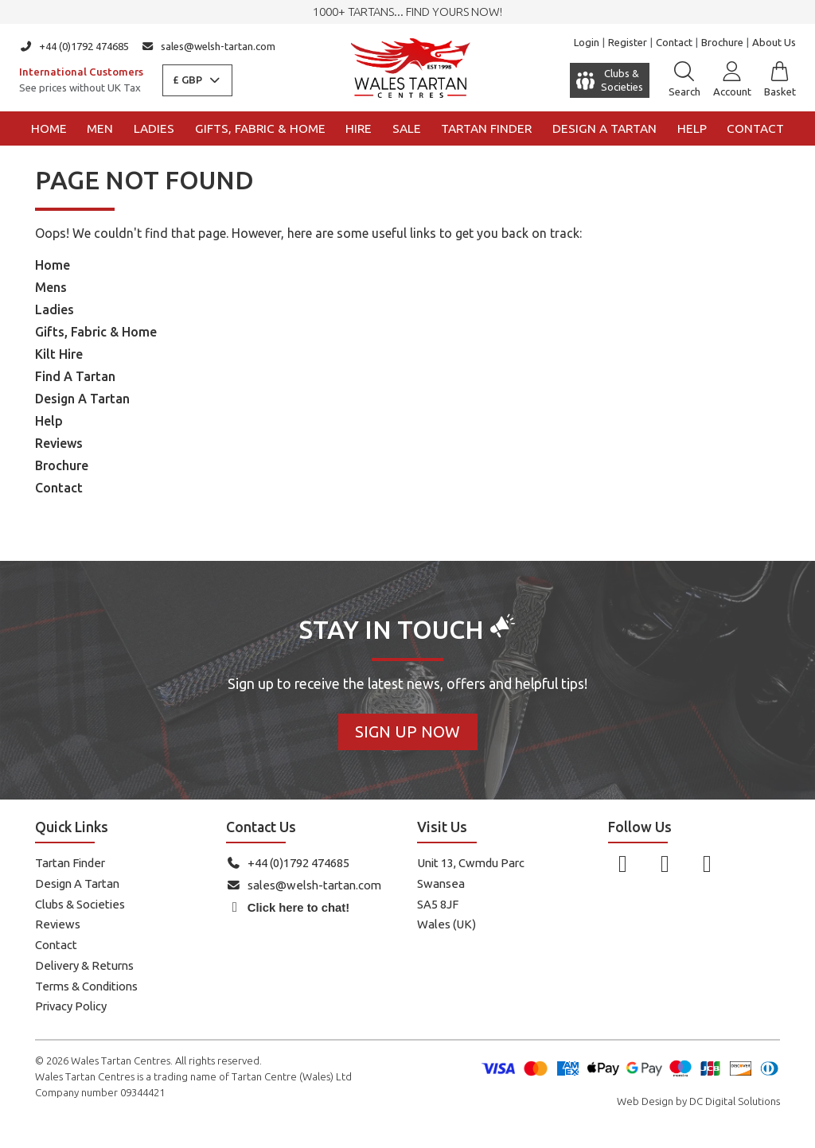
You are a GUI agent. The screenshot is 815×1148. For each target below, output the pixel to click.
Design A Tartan (82, 398)
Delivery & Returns (84, 965)
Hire (358, 128)
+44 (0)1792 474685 (74, 46)
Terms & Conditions (86, 986)
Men (100, 128)
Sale (406, 128)
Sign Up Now (407, 731)
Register (627, 42)
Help (692, 128)
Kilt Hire (59, 354)
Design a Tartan (604, 128)
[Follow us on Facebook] (623, 863)
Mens (51, 287)
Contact (674, 42)
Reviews (59, 443)
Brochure (722, 42)
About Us (774, 42)
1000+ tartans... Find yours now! (407, 11)
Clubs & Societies (80, 904)
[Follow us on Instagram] (665, 863)
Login (586, 42)
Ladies (154, 128)
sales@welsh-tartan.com (209, 46)
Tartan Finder (486, 128)
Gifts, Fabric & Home (260, 128)
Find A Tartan (75, 376)
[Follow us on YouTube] (707, 863)
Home (49, 128)
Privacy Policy (71, 1006)
